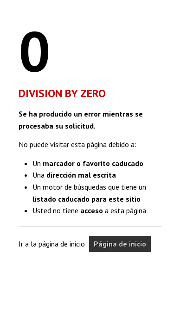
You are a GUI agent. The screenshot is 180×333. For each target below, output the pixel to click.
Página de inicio (120, 243)
